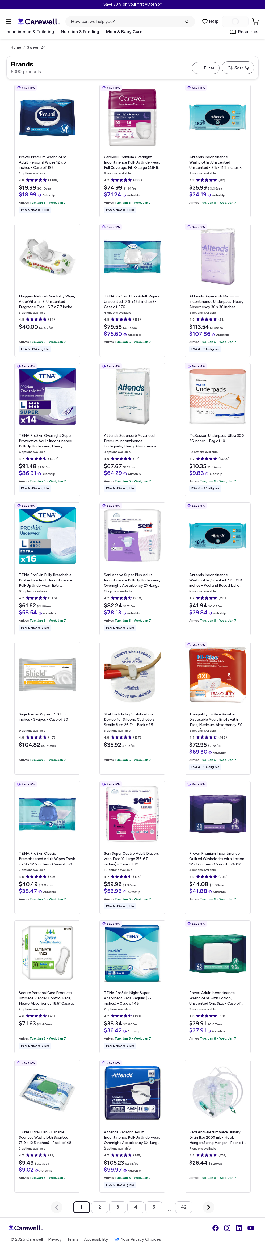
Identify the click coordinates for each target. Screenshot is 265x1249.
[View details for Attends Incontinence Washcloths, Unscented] (217, 151)
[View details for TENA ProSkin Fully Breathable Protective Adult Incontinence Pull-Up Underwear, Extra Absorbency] (47, 569)
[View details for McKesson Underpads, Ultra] (217, 429)
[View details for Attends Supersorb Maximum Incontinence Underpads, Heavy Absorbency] (217, 290)
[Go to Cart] (256, 21)
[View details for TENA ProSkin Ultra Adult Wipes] (132, 290)
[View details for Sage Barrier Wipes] (47, 708)
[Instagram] (227, 1228)
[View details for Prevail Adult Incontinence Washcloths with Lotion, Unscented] (217, 987)
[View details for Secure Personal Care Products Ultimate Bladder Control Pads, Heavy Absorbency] (47, 987)
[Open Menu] (8, 21)
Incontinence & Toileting (30, 31)
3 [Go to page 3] (117, 1207)
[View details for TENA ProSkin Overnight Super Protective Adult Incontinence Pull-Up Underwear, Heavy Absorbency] (47, 429)
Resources (244, 32)
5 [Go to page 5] (153, 1207)
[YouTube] (250, 1228)
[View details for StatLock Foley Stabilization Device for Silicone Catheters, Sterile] (132, 708)
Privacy (55, 1239)
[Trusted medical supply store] (38, 21)
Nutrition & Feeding (80, 31)
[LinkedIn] (239, 1228)
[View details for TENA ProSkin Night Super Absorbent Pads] (132, 987)
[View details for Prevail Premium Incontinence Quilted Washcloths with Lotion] (217, 847)
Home (16, 47)
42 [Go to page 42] (184, 1207)
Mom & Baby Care (124, 31)
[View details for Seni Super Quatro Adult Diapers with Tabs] (132, 847)
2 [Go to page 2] (99, 1207)
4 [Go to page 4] (135, 1207)
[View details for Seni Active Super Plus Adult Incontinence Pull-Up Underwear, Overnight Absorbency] (132, 569)
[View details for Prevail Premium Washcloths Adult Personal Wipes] (47, 151)
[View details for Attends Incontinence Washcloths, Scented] (217, 569)
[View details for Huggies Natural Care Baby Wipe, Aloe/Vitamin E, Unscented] (47, 290)
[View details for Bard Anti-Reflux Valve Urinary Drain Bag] (217, 1126)
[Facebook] (215, 1228)
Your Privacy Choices (137, 1239)
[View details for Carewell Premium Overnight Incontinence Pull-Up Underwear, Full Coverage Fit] (132, 151)
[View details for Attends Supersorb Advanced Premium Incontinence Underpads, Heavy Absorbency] (132, 429)
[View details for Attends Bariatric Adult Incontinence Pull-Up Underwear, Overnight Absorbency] (132, 1126)
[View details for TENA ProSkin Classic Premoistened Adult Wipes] (47, 847)
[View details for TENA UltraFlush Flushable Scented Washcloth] (47, 1126)
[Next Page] (208, 1207)
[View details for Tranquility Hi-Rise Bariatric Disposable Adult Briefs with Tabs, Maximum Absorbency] (217, 708)
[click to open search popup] (130, 21)
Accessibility (96, 1239)
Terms (73, 1239)
